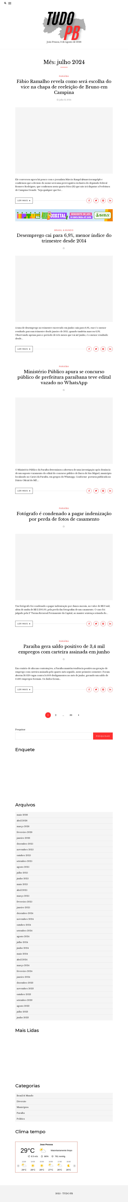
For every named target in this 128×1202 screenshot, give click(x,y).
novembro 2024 (25, 919)
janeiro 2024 (23, 977)
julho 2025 (22, 872)
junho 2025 (23, 878)
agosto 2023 (23, 1006)
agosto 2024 (23, 936)
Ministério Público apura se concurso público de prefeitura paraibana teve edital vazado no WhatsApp (64, 377)
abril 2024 (22, 959)
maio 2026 (22, 815)
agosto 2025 (23, 867)
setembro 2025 (24, 861)
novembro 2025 (25, 849)
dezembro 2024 (25, 913)
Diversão (21, 1101)
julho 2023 (22, 1011)
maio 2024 (22, 954)
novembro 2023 (25, 988)
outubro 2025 (24, 855)
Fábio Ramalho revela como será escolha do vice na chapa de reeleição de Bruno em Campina (64, 87)
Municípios (23, 1107)
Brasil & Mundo (64, 230)
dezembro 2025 (25, 844)
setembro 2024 (24, 930)
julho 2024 (22, 942)
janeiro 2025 (23, 907)
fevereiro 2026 (24, 832)
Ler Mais (23, 200)
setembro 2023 (24, 1000)
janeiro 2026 (23, 838)
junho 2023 (23, 1017)
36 (71, 715)
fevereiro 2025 (24, 901)
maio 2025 (22, 884)
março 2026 (23, 826)
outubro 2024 (24, 925)
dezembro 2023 (25, 983)
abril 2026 (22, 820)
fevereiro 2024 (24, 971)
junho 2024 (23, 948)
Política (21, 1119)
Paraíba (64, 76)
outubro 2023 (24, 994)
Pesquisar (20, 729)
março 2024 (23, 965)
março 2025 (23, 896)
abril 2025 (22, 890)
